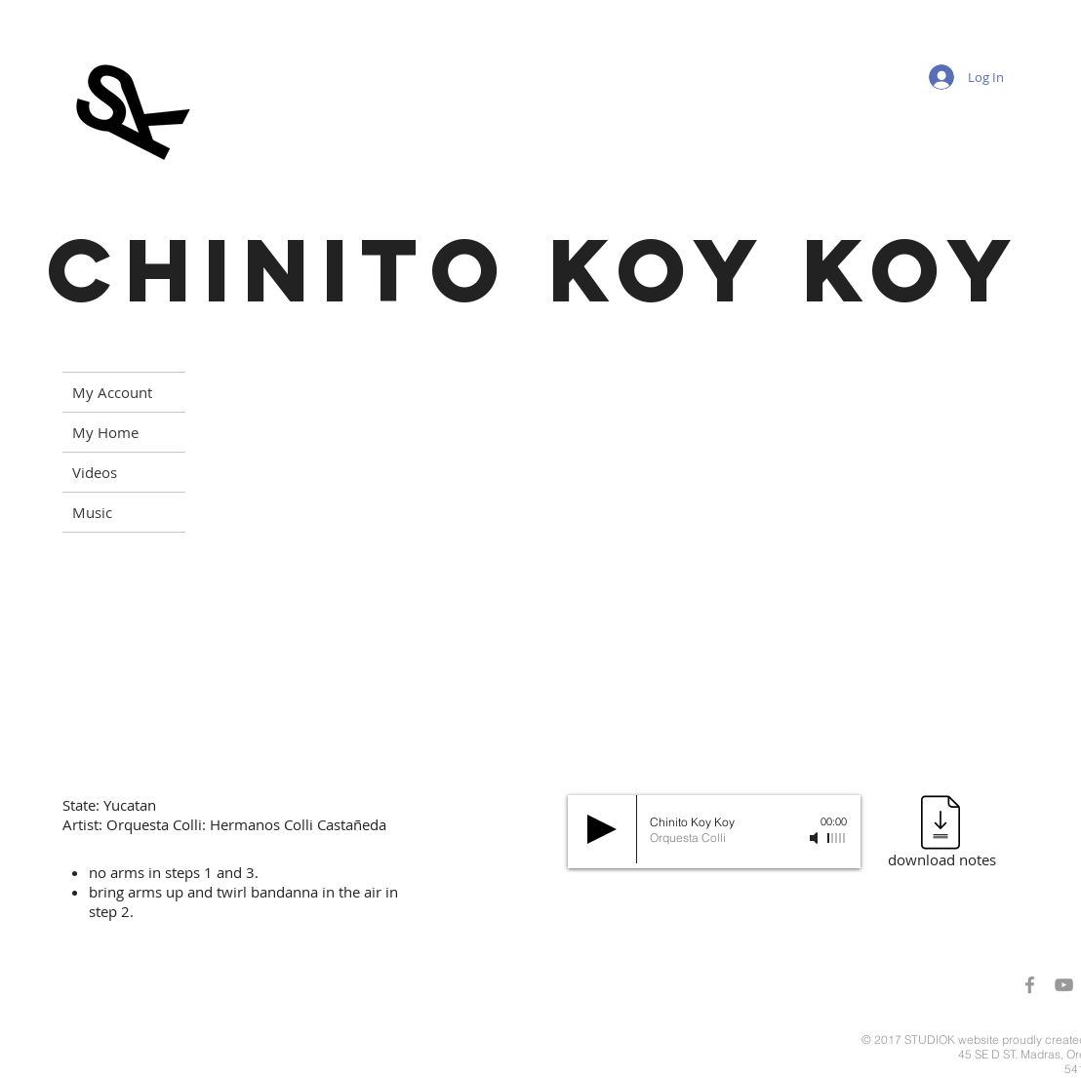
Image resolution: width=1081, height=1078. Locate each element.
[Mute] (815, 838)
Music (92, 512)
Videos (94, 472)
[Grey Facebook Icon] (1030, 985)
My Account (112, 392)
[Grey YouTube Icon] (1064, 985)
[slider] (837, 838)
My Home (105, 432)
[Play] (602, 829)
